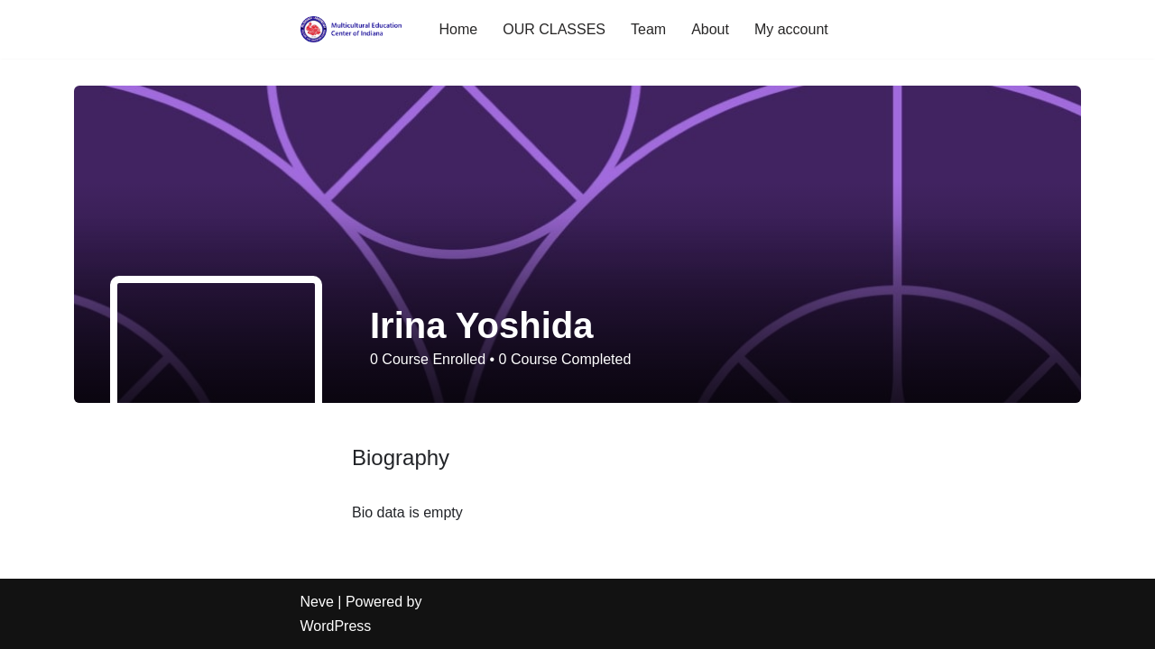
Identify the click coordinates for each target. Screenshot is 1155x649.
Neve (317, 601)
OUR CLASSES (554, 29)
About (710, 29)
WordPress (336, 626)
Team (648, 29)
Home (458, 29)
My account (791, 29)
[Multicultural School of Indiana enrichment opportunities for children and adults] (354, 29)
